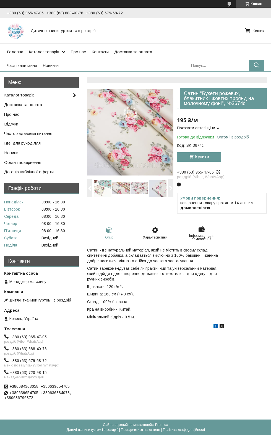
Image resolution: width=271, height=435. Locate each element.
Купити (202, 156)
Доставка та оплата (133, 51)
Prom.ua (161, 425)
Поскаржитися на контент (140, 430)
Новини (11, 152)
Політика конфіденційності (184, 430)
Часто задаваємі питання (28, 133)
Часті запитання (22, 65)
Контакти (100, 51)
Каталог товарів (44, 51)
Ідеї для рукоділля (22, 143)
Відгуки (11, 124)
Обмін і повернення (22, 162)
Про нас (78, 51)
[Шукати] (256, 65)
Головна (15, 51)
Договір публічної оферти (29, 171)
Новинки (51, 65)
